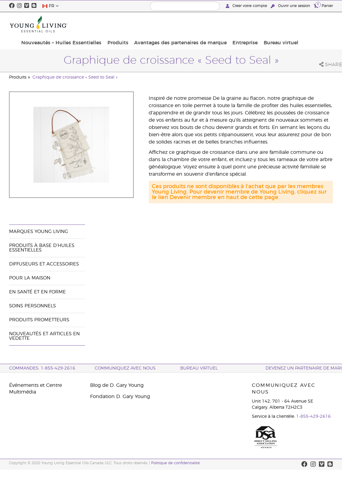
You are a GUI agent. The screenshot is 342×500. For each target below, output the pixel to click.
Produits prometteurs (39, 320)
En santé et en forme (37, 292)
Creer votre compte (247, 6)
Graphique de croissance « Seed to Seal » (74, 77)
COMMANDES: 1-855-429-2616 (42, 368)
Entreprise (281, 20)
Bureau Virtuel (199, 368)
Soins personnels (32, 306)
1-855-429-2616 (313, 416)
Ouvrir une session (291, 6)
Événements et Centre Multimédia (35, 388)
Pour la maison (29, 278)
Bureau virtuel (314, 24)
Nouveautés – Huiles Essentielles (109, 24)
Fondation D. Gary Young (120, 396)
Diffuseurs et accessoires (44, 264)
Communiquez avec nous (125, 368)
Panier (323, 5)
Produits (161, 20)
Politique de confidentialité (175, 463)
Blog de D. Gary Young (117, 385)
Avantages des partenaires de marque (220, 24)
